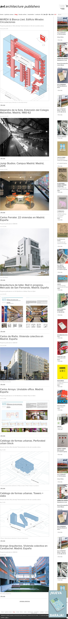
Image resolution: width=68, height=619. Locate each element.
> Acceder (62, 9)
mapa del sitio (34, 613)
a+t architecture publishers (22, 6)
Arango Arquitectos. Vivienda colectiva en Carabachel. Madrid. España (23, 547)
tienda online (22, 14)
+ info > (6, 617)
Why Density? (24, 102)
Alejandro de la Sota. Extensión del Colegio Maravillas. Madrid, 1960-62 (24, 111)
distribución (30, 612)
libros (21, 612)
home (1, 14)
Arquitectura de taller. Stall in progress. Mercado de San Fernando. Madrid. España (24, 286)
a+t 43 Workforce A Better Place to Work (24, 291)
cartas (25, 612)
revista (17, 612)
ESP (55, 14)
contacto (37, 14)
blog (16, 14)
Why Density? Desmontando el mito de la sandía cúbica (28, 26)
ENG (52, 14)
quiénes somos (9, 14)
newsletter (31, 14)
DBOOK (15, 223)
